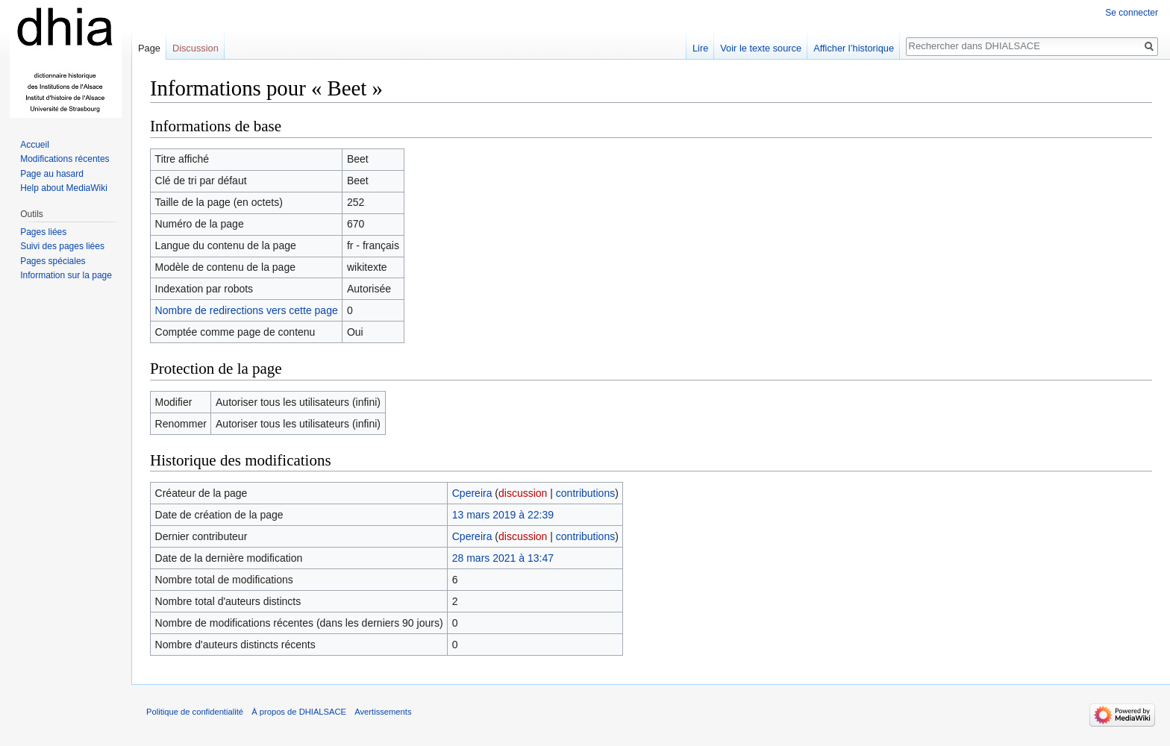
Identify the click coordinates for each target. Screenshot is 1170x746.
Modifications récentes (64, 159)
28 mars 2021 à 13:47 (503, 558)
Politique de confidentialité (194, 711)
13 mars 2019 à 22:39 (503, 515)
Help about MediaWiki (63, 188)
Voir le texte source (760, 48)
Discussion (195, 48)
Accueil (34, 145)
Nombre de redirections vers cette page (246, 310)
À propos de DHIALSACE (298, 711)
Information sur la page (66, 275)
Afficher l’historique (853, 48)
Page (149, 48)
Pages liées (43, 232)
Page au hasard (52, 174)
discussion (522, 493)
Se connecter (1131, 12)
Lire (700, 48)
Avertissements (382, 711)
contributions (585, 493)
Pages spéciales (52, 261)
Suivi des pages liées (62, 246)
